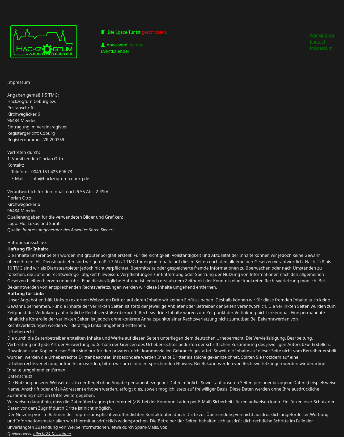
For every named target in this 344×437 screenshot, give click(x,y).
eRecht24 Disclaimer (52, 433)
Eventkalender (115, 51)
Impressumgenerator (42, 230)
